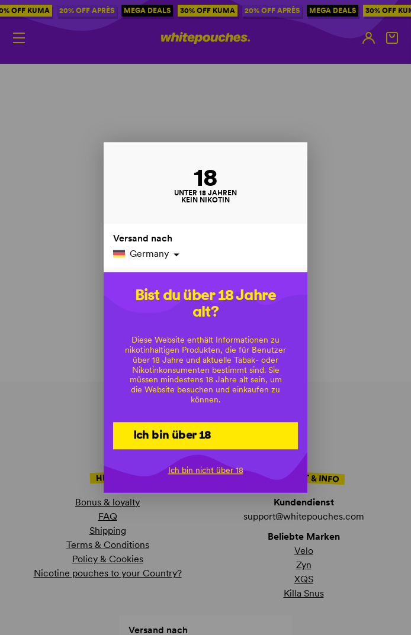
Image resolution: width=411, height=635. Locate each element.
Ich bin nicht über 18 (205, 470)
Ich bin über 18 (172, 434)
